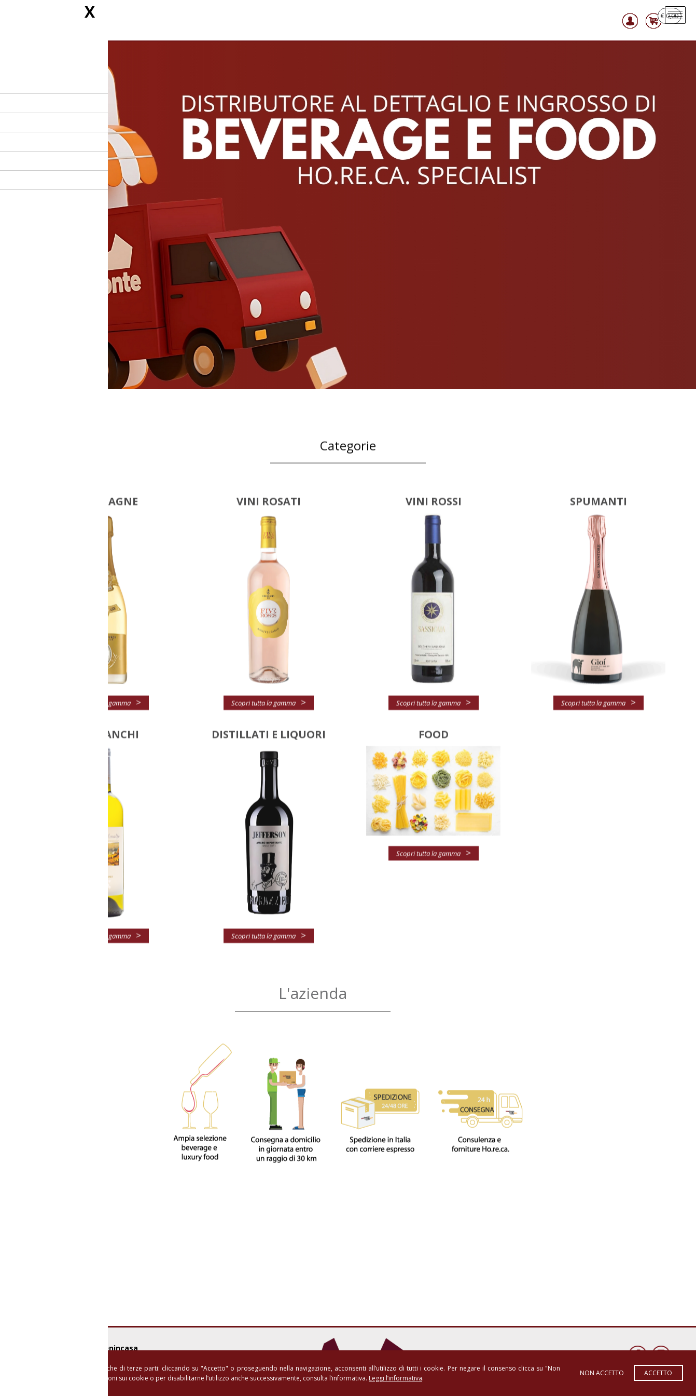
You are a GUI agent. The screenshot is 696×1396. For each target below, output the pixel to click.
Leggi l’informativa (395, 1378)
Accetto (658, 1372)
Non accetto (602, 1372)
